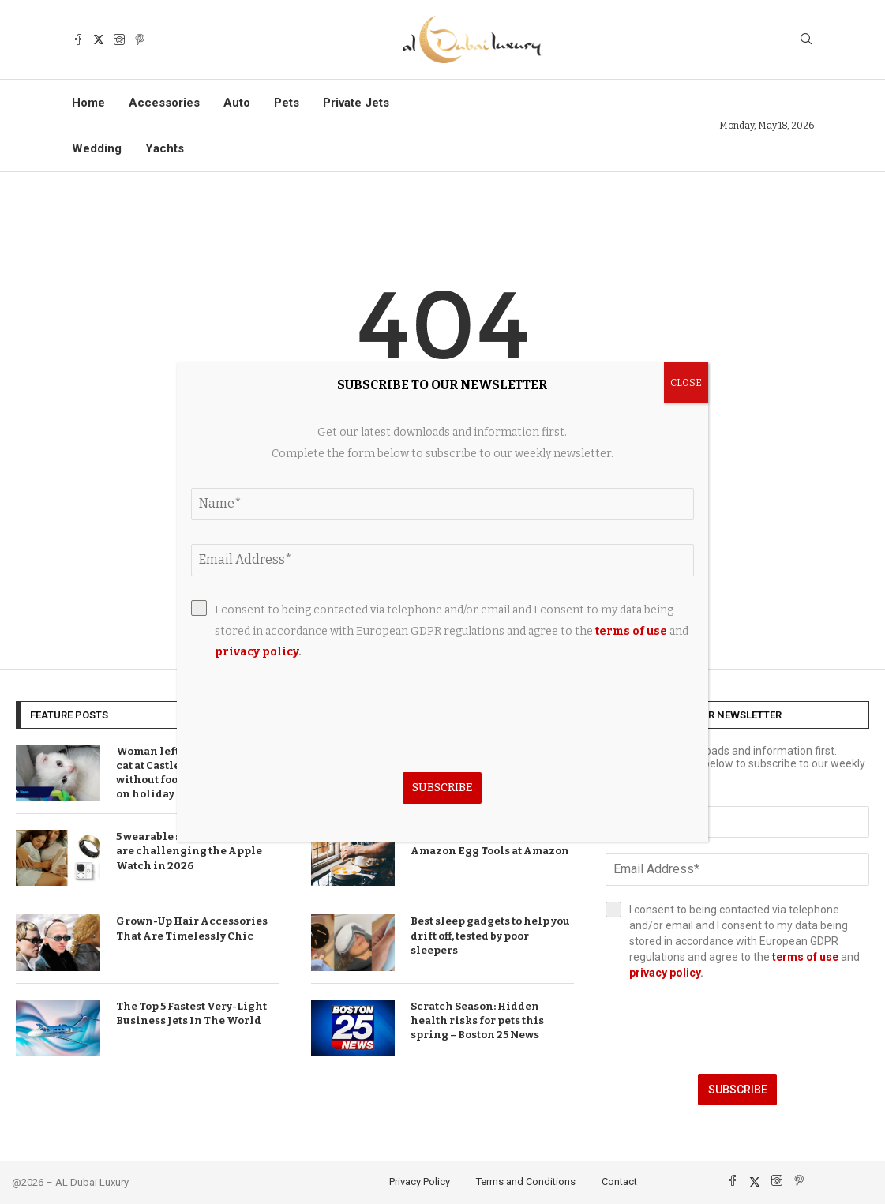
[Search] (806, 40)
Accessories (164, 103)
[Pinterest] (139, 39)
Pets (286, 103)
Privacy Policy (419, 1181)
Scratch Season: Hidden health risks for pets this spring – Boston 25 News (477, 1020)
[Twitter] (98, 39)
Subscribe (737, 1089)
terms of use (805, 957)
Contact (619, 1181)
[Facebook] (78, 39)
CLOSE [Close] (686, 382)
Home (88, 103)
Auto (236, 103)
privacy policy (664, 972)
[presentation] (737, 1027)
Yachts (164, 148)
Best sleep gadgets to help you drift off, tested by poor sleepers (490, 935)
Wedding (97, 148)
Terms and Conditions (526, 1181)
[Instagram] (119, 39)
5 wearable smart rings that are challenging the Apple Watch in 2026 (189, 851)
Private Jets (356, 103)
